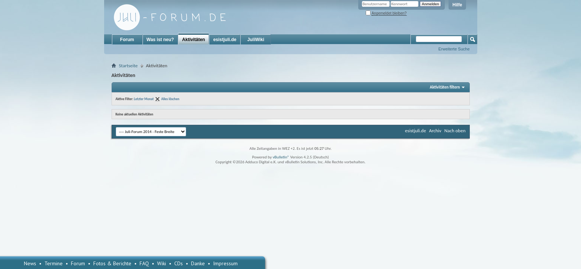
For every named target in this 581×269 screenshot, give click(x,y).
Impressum (225, 263)
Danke (198, 263)
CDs (178, 263)
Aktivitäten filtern (445, 87)
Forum (127, 39)
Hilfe (457, 4)
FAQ (144, 263)
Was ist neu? (160, 39)
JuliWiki (255, 39)
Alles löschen (170, 99)
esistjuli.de (224, 39)
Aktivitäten (193, 39)
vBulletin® (281, 157)
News (30, 263)
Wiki (161, 263)
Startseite (128, 65)
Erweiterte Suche (454, 49)
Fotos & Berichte (112, 263)
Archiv (435, 130)
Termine (53, 263)
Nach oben (455, 130)
